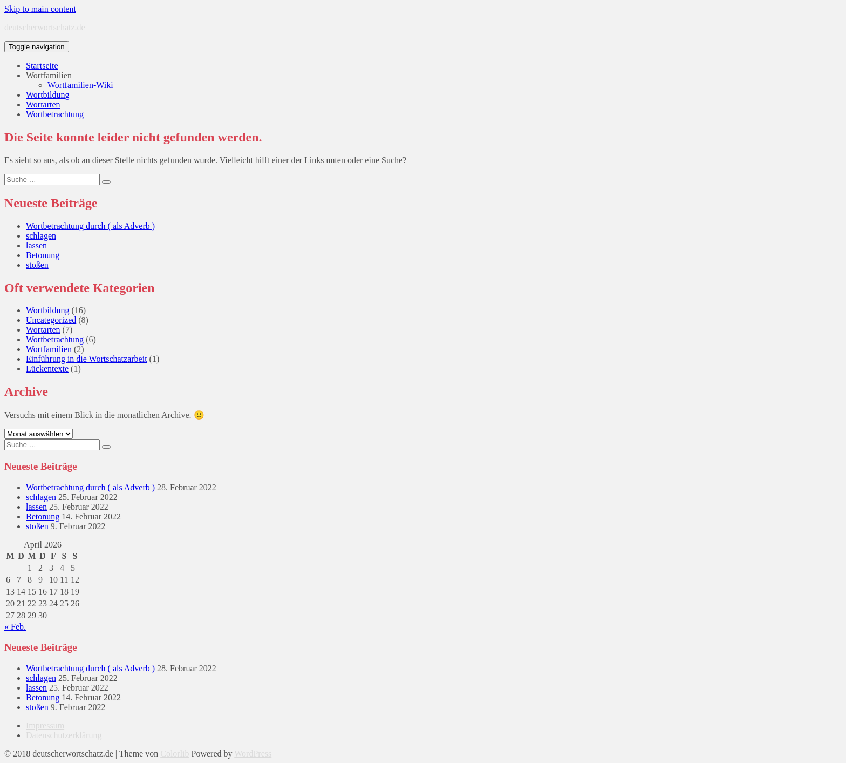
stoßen (37, 264)
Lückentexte (47, 368)
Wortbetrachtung (55, 114)
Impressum (45, 725)
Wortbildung (47, 94)
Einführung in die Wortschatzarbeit (86, 358)
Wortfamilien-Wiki (80, 85)
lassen (36, 245)
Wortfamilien (49, 75)
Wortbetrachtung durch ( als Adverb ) (90, 226)
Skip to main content (40, 8)
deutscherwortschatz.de (44, 27)
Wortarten (43, 104)
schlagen (41, 235)
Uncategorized (51, 320)
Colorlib (174, 753)
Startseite (42, 65)
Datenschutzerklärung (63, 735)
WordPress (252, 753)
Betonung (42, 255)
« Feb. (15, 626)
